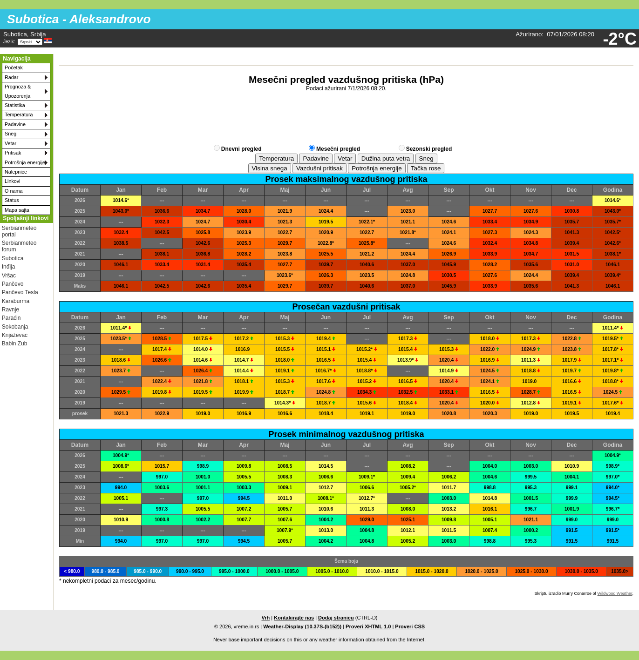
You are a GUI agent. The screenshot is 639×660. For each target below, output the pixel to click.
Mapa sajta (17, 210)
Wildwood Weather (615, 593)
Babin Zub (14, 343)
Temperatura (19, 114)
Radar (11, 77)
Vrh (265, 617)
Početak (14, 67)
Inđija (8, 266)
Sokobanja (15, 326)
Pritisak (13, 152)
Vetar (10, 143)
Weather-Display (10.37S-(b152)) (303, 626)
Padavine (15, 124)
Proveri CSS (410, 626)
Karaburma (15, 301)
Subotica (13, 258)
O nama (13, 191)
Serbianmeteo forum (19, 246)
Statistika (15, 105)
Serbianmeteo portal (19, 231)
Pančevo (13, 284)
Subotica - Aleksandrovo (78, 19)
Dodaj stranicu (336, 617)
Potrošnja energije (25, 162)
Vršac (9, 275)
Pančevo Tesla (20, 292)
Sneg (10, 133)
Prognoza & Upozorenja (18, 91)
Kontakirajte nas (294, 617)
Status (12, 200)
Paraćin (11, 318)
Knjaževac (14, 335)
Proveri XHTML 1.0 (368, 626)
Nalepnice (16, 172)
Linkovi (12, 181)
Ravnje (10, 309)
